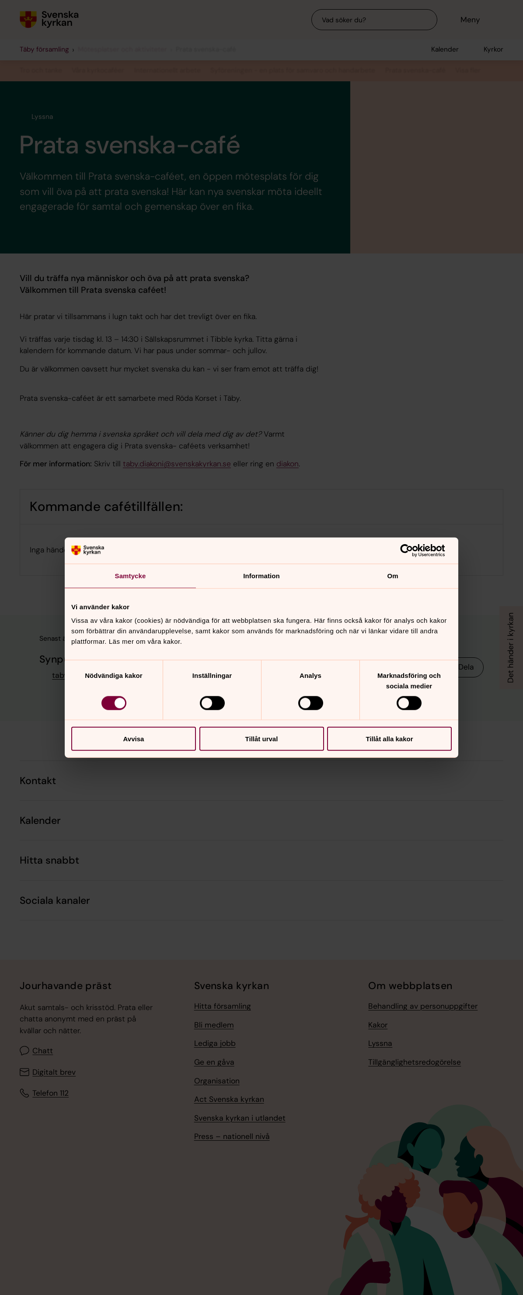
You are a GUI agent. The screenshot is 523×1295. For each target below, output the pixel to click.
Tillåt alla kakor (389, 739)
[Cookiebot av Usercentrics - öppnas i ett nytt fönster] (413, 550)
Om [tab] (392, 575)
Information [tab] (261, 575)
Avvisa (133, 739)
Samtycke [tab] (130, 575)
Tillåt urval (261, 739)
